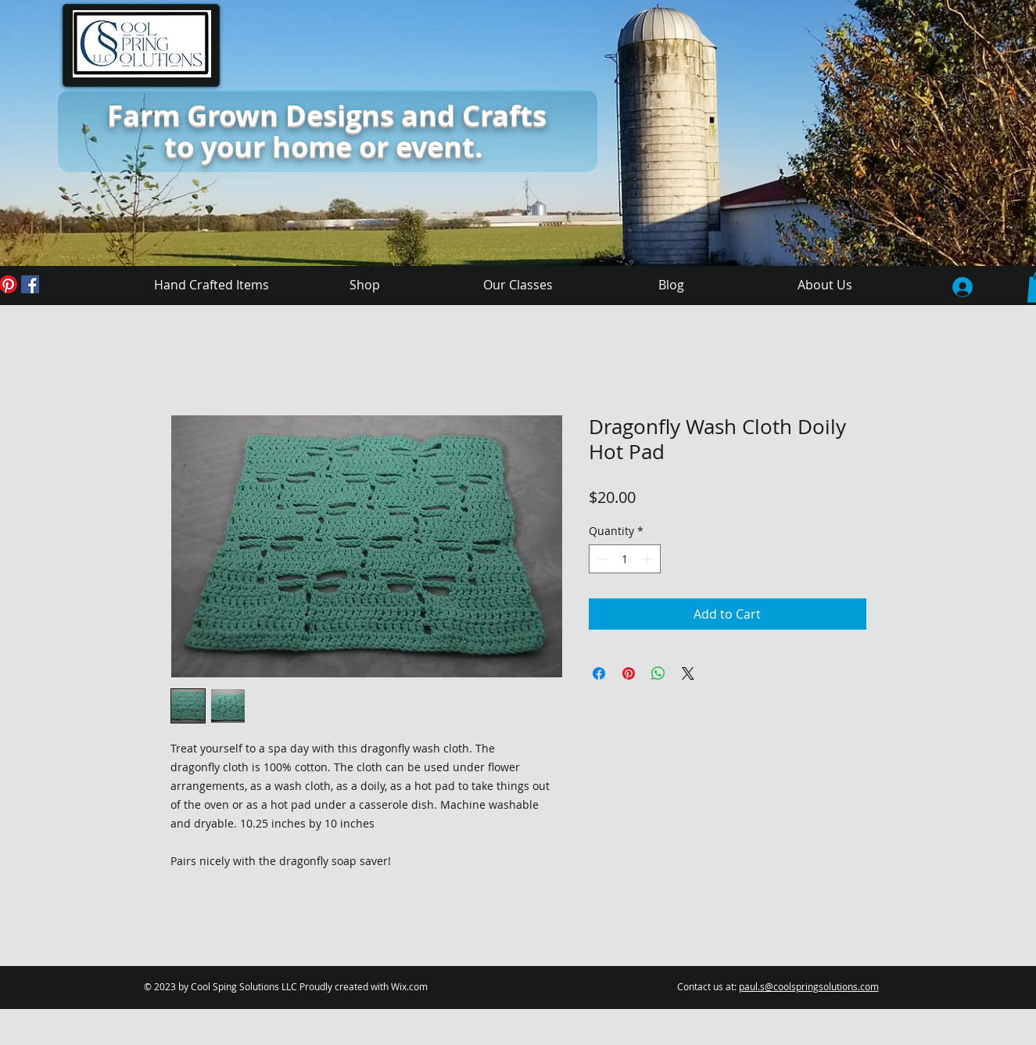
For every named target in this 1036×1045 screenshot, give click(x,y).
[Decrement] (601, 559)
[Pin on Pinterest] (628, 673)
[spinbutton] (625, 559)
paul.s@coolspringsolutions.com (809, 986)
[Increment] (648, 559)
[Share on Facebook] (599, 673)
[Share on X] (688, 673)
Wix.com (409, 986)
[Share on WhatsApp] (658, 673)
